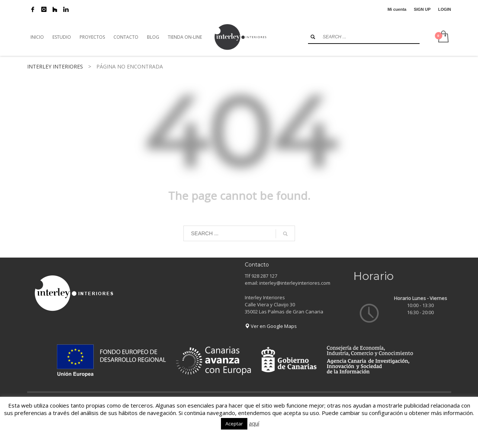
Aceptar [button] (234, 423)
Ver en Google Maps (271, 326)
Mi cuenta (397, 9)
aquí (254, 423)
